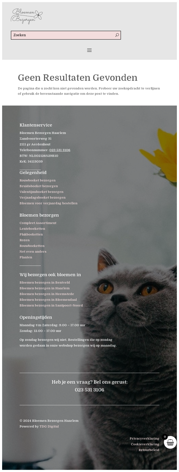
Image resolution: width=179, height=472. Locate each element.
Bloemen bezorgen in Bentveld (45, 282)
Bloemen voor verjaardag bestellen (48, 203)
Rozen (25, 240)
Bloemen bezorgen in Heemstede (47, 294)
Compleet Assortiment (38, 223)
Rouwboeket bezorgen (37, 180)
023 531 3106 (59, 150)
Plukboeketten (31, 234)
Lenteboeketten (32, 229)
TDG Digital (49, 426)
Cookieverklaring (145, 444)
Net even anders (33, 251)
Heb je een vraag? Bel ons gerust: (90, 382)
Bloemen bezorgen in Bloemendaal (48, 300)
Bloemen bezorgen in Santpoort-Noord (51, 305)
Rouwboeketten (32, 246)
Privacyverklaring (144, 438)
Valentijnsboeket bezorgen (41, 192)
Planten (26, 257)
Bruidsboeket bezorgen (39, 186)
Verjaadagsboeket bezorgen (42, 197)
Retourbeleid (149, 450)
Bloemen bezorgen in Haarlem (45, 288)
